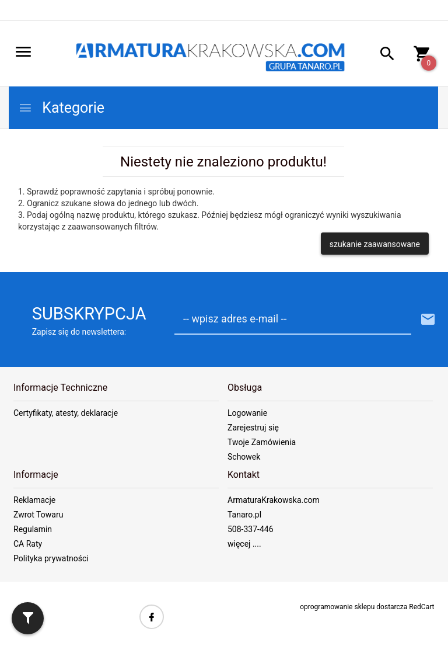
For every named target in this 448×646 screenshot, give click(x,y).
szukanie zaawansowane (375, 244)
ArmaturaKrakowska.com (274, 500)
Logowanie (247, 413)
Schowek (244, 456)
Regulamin (32, 529)
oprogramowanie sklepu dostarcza (353, 607)
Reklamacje (34, 500)
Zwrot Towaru (38, 514)
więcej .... (244, 543)
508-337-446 (251, 529)
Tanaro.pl (244, 514)
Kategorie (61, 107)
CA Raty (27, 543)
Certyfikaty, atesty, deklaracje (65, 413)
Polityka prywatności (51, 558)
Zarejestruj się (253, 427)
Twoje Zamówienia (262, 442)
